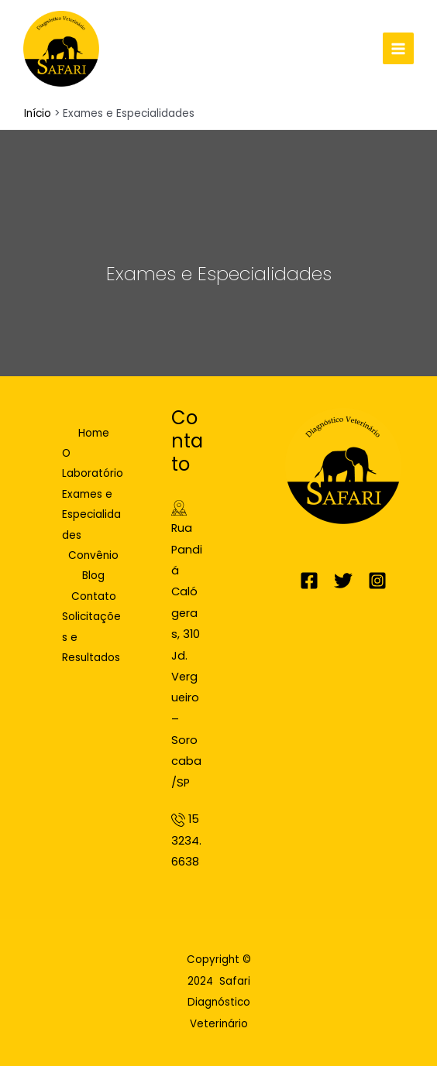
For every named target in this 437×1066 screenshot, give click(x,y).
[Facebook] (309, 580)
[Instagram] (377, 580)
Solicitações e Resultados (91, 637)
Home (93, 433)
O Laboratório (92, 463)
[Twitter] (343, 580)
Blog (93, 575)
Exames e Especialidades (91, 515)
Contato (93, 596)
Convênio (93, 555)
